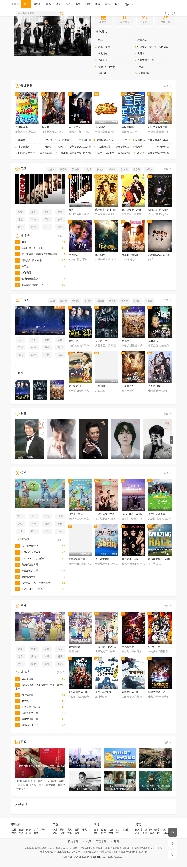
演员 (107, 4)
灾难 (47, 219)
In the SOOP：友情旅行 (30, 558)
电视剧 (37, 4)
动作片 (51, 169)
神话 (33, 347)
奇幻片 (75, 300)
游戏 (33, 664)
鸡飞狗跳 (23, 272)
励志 (47, 227)
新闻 (78, 4)
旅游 (47, 524)
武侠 (20, 347)
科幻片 (87, 169)
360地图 (114, 841)
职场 (33, 531)
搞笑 (47, 649)
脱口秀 (34, 516)
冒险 (33, 219)
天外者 (141, 53)
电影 (48, 4)
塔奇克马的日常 (26, 713)
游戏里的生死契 (105, 153)
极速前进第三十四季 (29, 589)
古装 (60, 219)
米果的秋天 (104, 47)
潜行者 (102, 73)
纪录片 (136, 169)
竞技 (20, 664)
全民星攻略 (128, 127)
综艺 (68, 4)
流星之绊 (73, 341)
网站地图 (73, 841)
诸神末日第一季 (26, 719)
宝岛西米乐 (24, 146)
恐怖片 (100, 169)
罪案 (20, 219)
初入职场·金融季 (145, 153)
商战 (20, 354)
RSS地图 (86, 841)
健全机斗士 (24, 701)
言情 (60, 212)
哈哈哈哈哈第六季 (144, 140)
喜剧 (33, 340)
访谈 (20, 524)
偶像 (47, 340)
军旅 (47, 354)
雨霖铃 (21, 140)
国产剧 (63, 300)
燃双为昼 (140, 146)
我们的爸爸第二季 (157, 127)
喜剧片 (63, 169)
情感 (60, 516)
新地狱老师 (24, 695)
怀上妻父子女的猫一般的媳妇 (152, 47)
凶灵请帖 (103, 53)
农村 (20, 340)
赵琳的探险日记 (26, 725)
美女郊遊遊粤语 (26, 564)
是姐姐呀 (63, 153)
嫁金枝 (45, 127)
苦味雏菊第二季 (145, 60)
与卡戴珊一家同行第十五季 (32, 583)
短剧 (52, 300)
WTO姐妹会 (21, 127)
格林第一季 (101, 341)
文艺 (60, 227)
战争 (33, 354)
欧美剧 (100, 300)
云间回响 (100, 386)
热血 (33, 649)
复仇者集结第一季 (28, 707)
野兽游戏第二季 (26, 570)
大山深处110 (75, 386)
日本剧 (112, 300)
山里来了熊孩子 (26, 546)
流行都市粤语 (25, 577)
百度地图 (101, 841)
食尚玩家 (100, 127)
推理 (47, 656)
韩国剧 (149, 300)
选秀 (47, 516)
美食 (33, 524)
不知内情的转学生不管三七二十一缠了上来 (117, 647)
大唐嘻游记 (145, 73)
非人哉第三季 (103, 146)
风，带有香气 (64, 140)
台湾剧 (136, 300)
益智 (47, 664)
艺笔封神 (62, 146)
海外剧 (124, 300)
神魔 (60, 656)
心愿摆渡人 (128, 386)
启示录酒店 (24, 679)
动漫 (58, 4)
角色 (117, 4)
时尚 (60, 531)
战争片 (112, 169)
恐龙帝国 (126, 341)
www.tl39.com (94, 856)
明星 (87, 4)
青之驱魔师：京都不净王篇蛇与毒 (36, 254)
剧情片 (124, 169)
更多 (129, 4)
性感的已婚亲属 (26, 278)
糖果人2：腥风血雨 (28, 260)
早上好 (142, 66)
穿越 (47, 347)
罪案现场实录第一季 (29, 285)
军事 (20, 531)
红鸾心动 (142, 40)
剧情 (97, 4)
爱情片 (75, 169)
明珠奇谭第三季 (26, 153)
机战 (60, 664)
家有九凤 (153, 341)
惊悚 (20, 212)
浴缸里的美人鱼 (104, 140)
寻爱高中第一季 (106, 66)
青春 (20, 227)
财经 (60, 524)
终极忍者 (103, 60)
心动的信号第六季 (28, 552)
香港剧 (87, 300)
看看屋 (15, 4)
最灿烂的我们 (155, 386)
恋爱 (20, 656)
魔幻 (47, 212)
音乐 (47, 531)
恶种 (100, 40)
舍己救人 (23, 266)
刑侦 (60, 347)
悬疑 (33, 212)
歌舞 (33, 227)
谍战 (60, 354)
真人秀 (20, 516)
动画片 (149, 169)
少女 (60, 649)
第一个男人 (74, 127)
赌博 (20, 242)
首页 (26, 4)
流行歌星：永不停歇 (29, 248)
